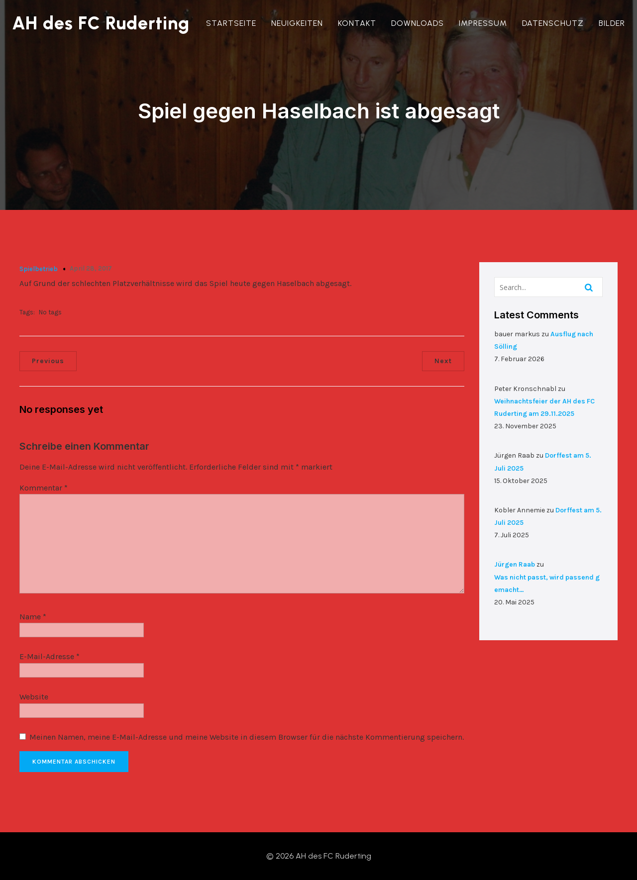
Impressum (483, 23)
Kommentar (43, 487)
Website (33, 696)
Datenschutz (553, 23)
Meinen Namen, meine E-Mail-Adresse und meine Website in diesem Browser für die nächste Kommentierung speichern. (246, 737)
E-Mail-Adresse (49, 656)
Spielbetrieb (38, 269)
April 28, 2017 (91, 268)
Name (32, 616)
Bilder (612, 23)
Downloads (417, 23)
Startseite (231, 23)
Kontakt (357, 23)
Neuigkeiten (297, 23)
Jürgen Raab (514, 564)
